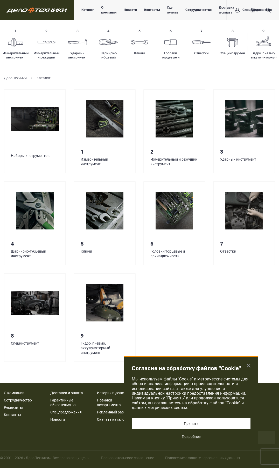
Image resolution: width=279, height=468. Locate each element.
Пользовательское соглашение (127, 458)
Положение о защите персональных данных (202, 458)
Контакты (152, 10)
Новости (130, 10)
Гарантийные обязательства (63, 402)
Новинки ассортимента (109, 402)
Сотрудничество (198, 10)
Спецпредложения (66, 412)
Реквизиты (13, 407)
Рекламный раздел (113, 412)
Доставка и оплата (66, 393)
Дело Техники (15, 78)
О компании (108, 9)
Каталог (87, 10)
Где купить (172, 9)
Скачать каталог (111, 419)
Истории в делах (111, 393)
